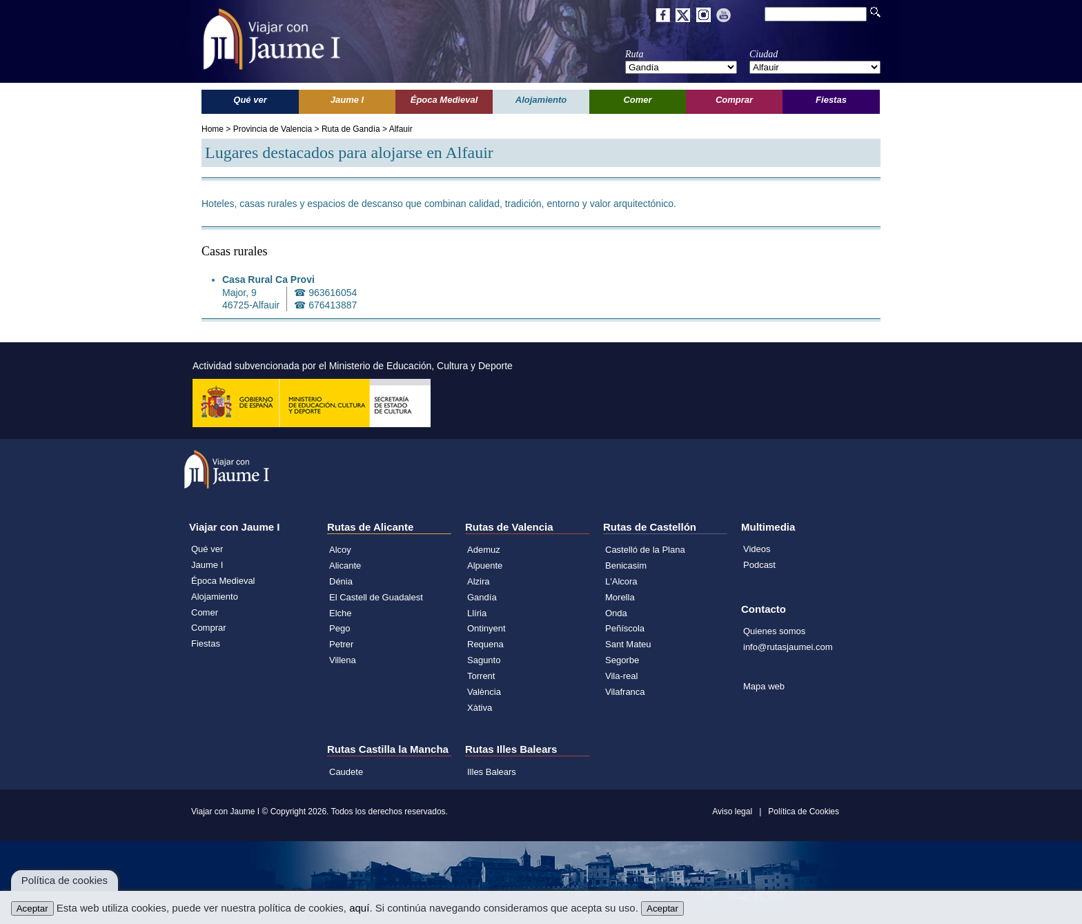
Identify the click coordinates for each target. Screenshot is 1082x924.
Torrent (481, 676)
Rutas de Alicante (370, 527)
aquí (359, 908)
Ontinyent (486, 628)
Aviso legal (732, 811)
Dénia (341, 581)
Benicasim (626, 565)
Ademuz (483, 549)
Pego (339, 628)
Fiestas (205, 643)
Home (212, 129)
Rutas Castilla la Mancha (388, 749)
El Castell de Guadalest (376, 597)
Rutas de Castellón (649, 527)
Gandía (482, 597)
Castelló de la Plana (645, 549)
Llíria (476, 613)
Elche (340, 613)
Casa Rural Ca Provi (268, 279)
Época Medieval (223, 581)
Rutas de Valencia (509, 527)
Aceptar (32, 908)
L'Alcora (621, 581)
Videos (757, 549)
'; (681, 67)
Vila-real (621, 676)
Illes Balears (491, 772)
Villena (342, 660)
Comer (204, 612)
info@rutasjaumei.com (788, 647)
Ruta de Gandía (351, 129)
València (484, 692)
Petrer (341, 644)
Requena (485, 644)
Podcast (759, 565)
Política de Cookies (803, 811)
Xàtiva (479, 707)
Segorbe (622, 660)
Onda (616, 613)
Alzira (478, 581)
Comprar (208, 627)
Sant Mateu (628, 644)
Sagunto (483, 660)
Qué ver (207, 549)
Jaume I (207, 565)
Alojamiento (214, 596)
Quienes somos (774, 631)
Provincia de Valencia (273, 129)
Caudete (346, 772)
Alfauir (401, 129)
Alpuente (484, 565)
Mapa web (764, 686)
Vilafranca (625, 692)
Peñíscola (625, 628)
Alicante (345, 565)
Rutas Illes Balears (511, 749)
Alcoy (340, 549)
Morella (620, 597)
